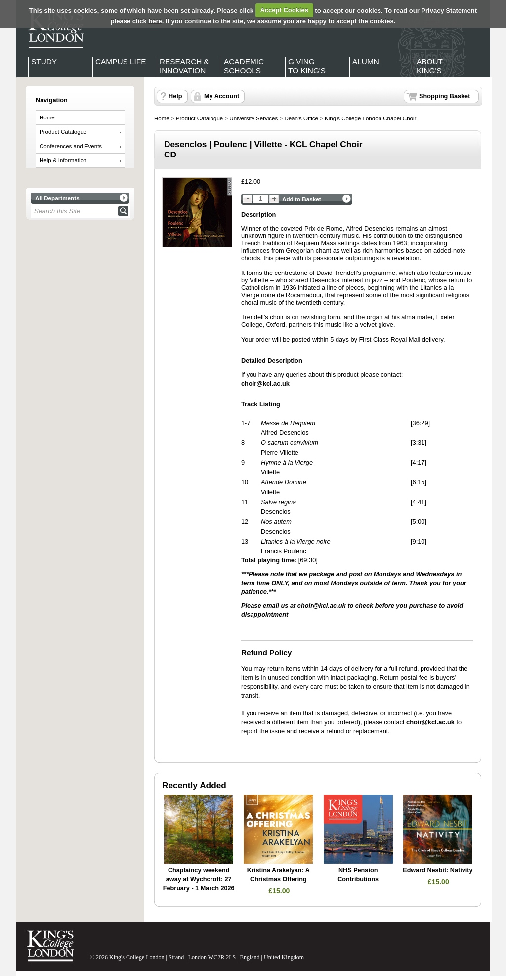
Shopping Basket (444, 96)
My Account (221, 96)
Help (175, 96)
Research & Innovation (184, 66)
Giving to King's (307, 66)
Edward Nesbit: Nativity (437, 870)
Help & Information (63, 160)
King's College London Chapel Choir (370, 118)
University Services (253, 118)
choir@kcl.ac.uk (321, 605)
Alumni (366, 61)
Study (44, 61)
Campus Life (120, 61)
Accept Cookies (284, 10)
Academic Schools (244, 66)
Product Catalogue (63, 132)
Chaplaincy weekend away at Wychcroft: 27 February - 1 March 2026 (199, 879)
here (155, 21)
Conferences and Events (71, 146)
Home (47, 117)
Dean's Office (301, 118)
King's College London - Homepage (53, 28)
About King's (430, 66)
